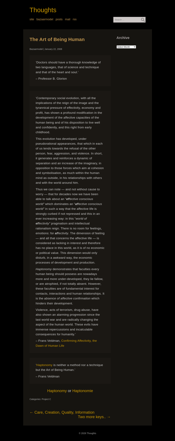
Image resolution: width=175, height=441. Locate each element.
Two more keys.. (94, 417)
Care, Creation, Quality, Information (62, 412)
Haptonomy (44, 365)
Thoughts (43, 10)
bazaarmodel (45, 19)
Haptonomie (82, 391)
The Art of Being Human (57, 39)
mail (67, 19)
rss (75, 19)
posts (59, 19)
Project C (46, 399)
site (32, 19)
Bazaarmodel (36, 49)
